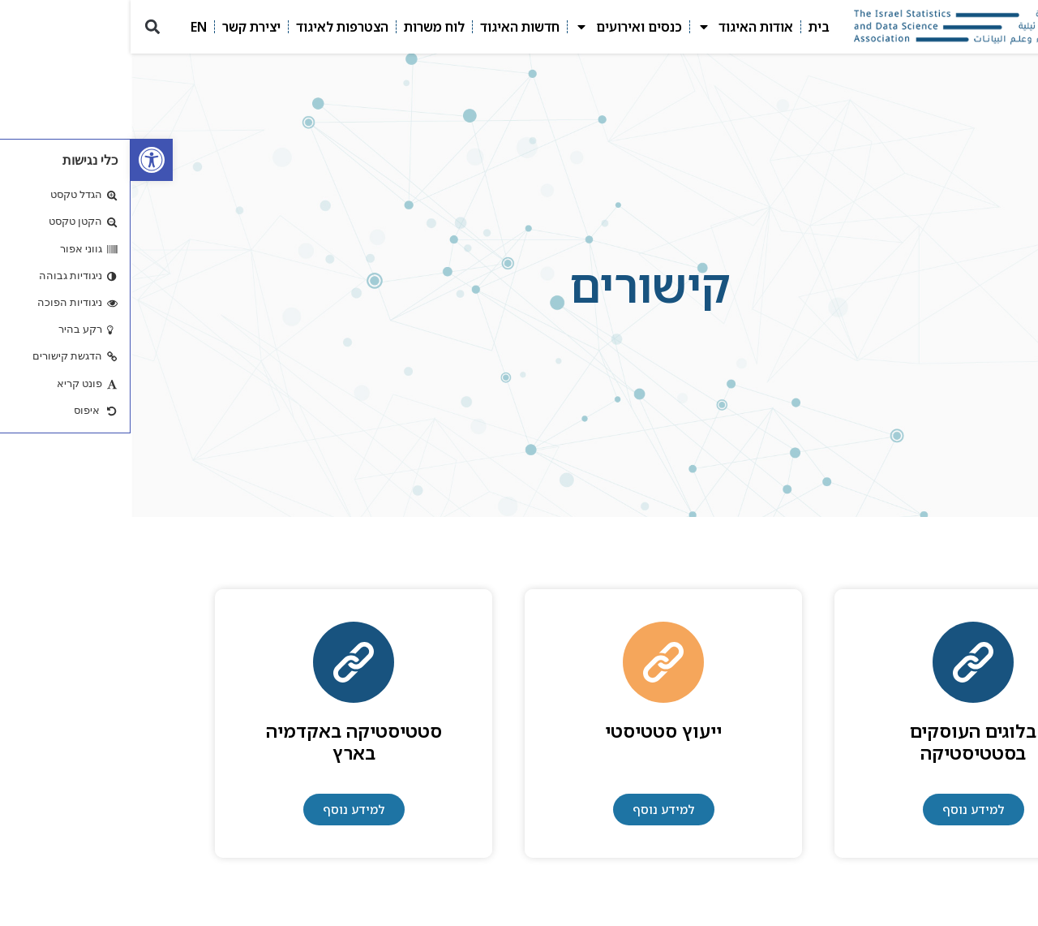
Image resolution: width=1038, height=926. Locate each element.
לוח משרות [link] (303, 27)
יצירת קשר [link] (121, 27)
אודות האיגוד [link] (615, 26)
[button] (21, 27)
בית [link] (688, 27)
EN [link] (68, 27)
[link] (21, 160)
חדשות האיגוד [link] (389, 27)
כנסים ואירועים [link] (497, 26)
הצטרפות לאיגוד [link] (211, 27)
